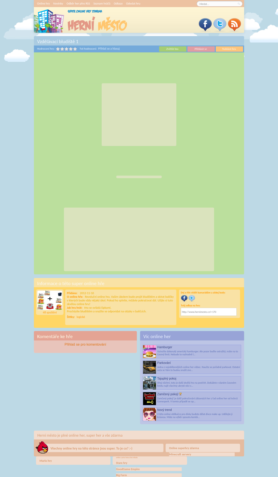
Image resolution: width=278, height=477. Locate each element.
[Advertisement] (139, 115)
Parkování (164, 363)
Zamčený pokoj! (167, 394)
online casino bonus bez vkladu (127, 457)
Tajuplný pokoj (166, 378)
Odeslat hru (133, 3)
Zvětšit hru (172, 48)
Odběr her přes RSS (78, 3)
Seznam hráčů (101, 3)
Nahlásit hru (229, 48)
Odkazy (118, 3)
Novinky (58, 3)
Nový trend (164, 410)
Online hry (43, 3)
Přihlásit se (201, 48)
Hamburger (164, 347)
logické (81, 317)
